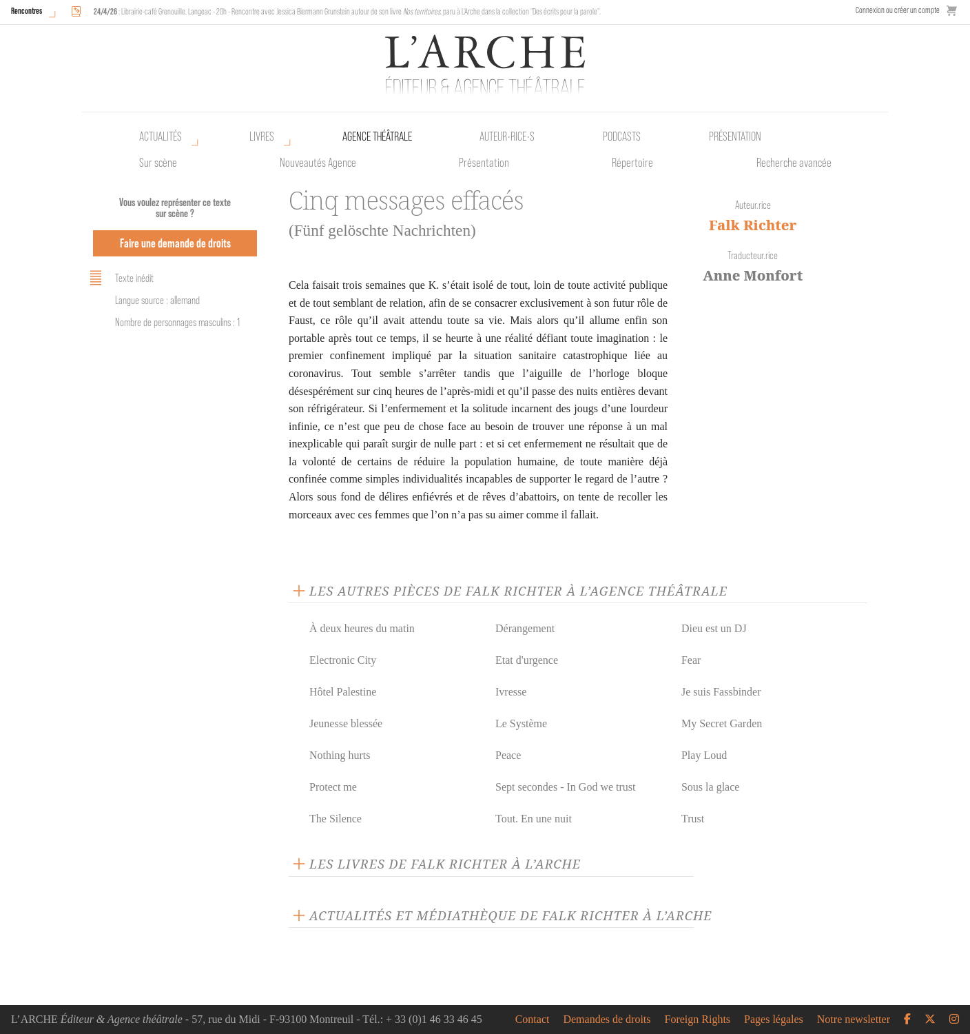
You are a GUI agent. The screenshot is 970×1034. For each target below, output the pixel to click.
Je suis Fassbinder (721, 692)
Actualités (160, 136)
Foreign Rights (698, 1019)
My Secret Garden (721, 723)
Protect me (333, 787)
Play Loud (704, 755)
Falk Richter (752, 225)
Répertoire (632, 163)
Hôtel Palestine (342, 692)
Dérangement (525, 628)
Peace (508, 755)
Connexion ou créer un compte (898, 10)
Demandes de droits (606, 1019)
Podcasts (622, 136)
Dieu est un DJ (714, 628)
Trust (692, 818)
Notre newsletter (853, 1019)
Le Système (521, 723)
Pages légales (773, 1019)
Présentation (484, 163)
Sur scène (158, 163)
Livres (261, 136)
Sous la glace (710, 787)
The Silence (335, 818)
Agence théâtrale (377, 136)
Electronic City (342, 660)
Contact (532, 1019)
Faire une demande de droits (175, 243)
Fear (691, 660)
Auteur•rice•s (507, 136)
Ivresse (510, 692)
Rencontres (26, 11)
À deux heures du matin (362, 628)
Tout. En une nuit (533, 818)
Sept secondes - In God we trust (565, 787)
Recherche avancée (794, 163)
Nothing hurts (339, 755)
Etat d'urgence (526, 660)
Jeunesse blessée (345, 723)
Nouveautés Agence (318, 163)
